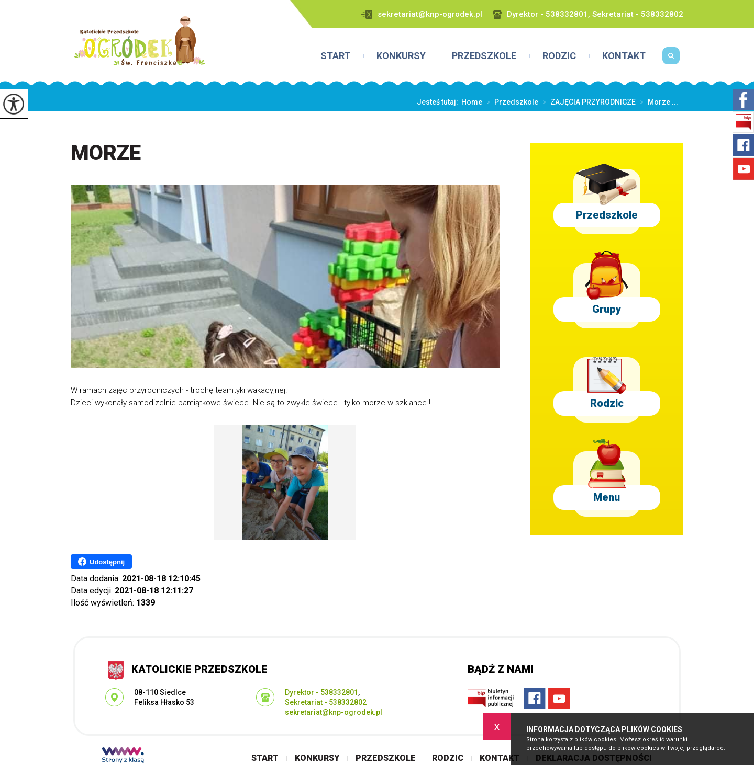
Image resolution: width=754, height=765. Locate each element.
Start (335, 56)
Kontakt (624, 56)
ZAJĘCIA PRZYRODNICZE (587, 102)
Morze (106, 153)
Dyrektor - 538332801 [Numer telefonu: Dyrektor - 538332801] (321, 692)
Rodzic (559, 56)
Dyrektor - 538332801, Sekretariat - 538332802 (588, 14)
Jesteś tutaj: (439, 102)
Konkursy (401, 56)
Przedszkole (484, 56)
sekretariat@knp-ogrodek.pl (421, 14)
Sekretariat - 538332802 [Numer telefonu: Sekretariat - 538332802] (326, 702)
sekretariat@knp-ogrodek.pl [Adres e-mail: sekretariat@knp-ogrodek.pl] (333, 712)
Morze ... (657, 102)
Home (471, 102)
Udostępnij (101, 561)
